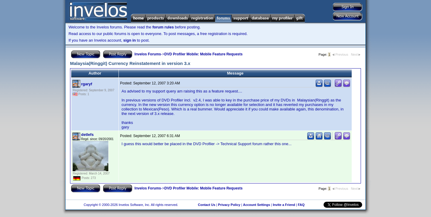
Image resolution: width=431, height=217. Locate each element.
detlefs (87, 134)
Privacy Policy (229, 205)
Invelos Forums (147, 54)
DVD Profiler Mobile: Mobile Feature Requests (203, 54)
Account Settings (256, 205)
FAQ (301, 205)
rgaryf (86, 84)
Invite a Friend (284, 205)
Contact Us (206, 205)
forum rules (163, 27)
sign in (129, 40)
